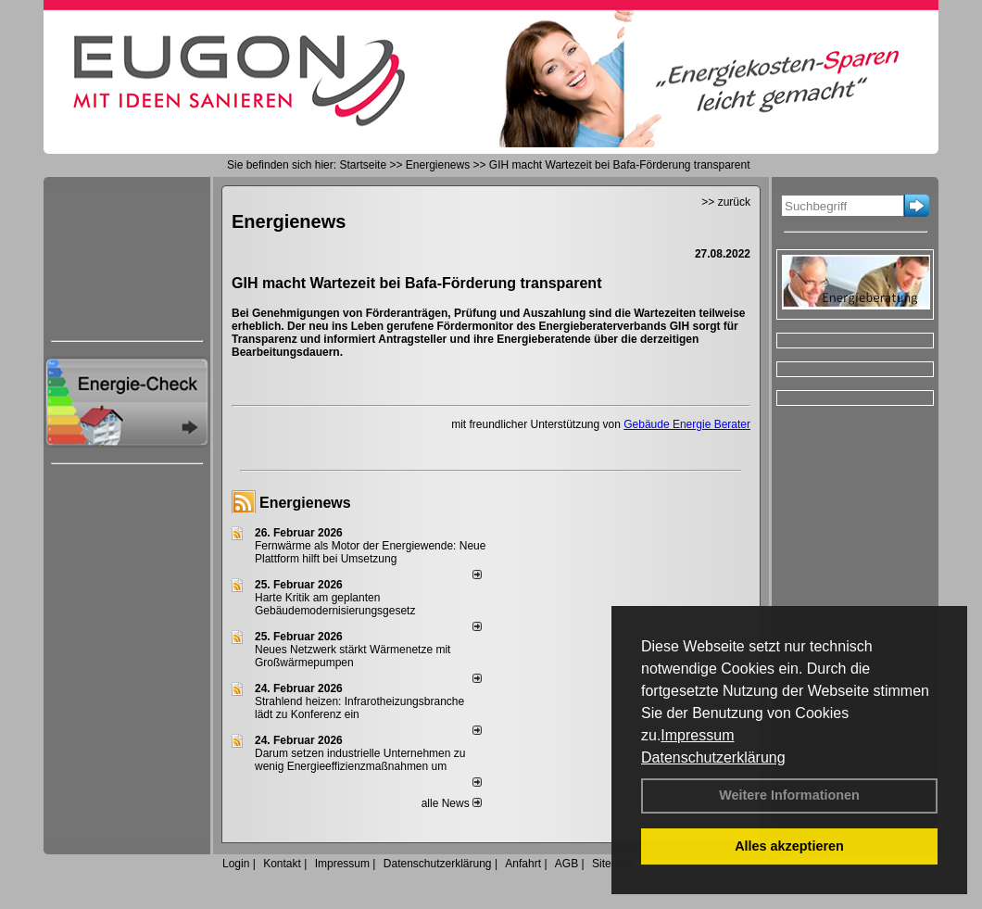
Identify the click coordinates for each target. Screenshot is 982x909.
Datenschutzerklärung (713, 757)
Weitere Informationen (789, 795)
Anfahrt (523, 863)
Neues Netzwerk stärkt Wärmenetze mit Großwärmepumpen (352, 656)
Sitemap (612, 863)
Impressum (697, 735)
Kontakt (282, 863)
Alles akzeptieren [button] (789, 846)
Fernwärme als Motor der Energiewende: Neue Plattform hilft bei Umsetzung (370, 552)
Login (235, 863)
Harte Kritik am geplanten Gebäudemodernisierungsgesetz (335, 604)
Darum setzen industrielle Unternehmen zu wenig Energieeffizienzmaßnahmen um (360, 760)
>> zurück (725, 202)
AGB (566, 863)
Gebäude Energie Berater (686, 424)
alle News (452, 803)
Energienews (305, 503)
